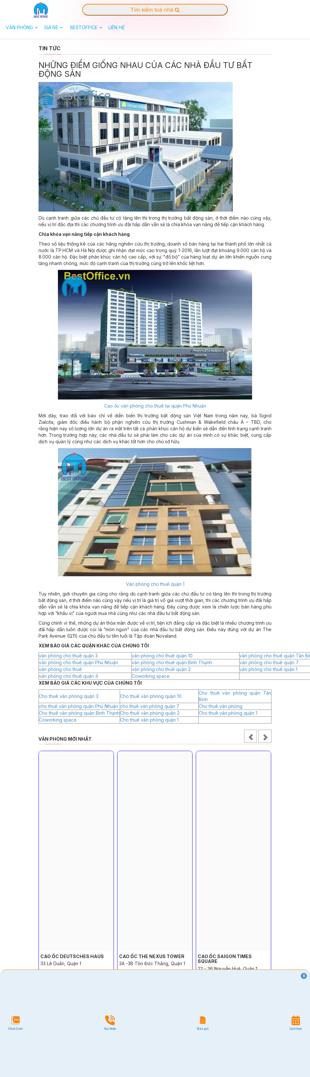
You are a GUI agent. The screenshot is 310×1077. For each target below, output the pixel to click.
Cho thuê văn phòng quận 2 (150, 713)
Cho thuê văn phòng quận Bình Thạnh (79, 713)
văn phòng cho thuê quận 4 (68, 676)
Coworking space (151, 676)
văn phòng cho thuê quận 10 (162, 655)
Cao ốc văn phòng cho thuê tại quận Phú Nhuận (155, 406)
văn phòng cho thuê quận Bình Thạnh (172, 662)
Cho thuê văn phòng (220, 706)
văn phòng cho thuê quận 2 (161, 669)
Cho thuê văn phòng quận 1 (228, 713)
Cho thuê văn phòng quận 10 (151, 696)
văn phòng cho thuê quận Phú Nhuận (78, 662)
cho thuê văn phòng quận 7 (149, 706)
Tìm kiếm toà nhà (155, 9)
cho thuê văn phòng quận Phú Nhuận (78, 706)
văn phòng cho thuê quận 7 (269, 662)
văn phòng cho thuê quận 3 (68, 655)
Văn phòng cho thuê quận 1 (155, 584)
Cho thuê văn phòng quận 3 (68, 696)
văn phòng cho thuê (60, 669)
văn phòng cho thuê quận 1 (268, 669)
